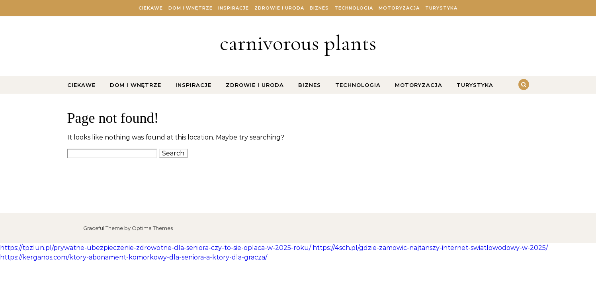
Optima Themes (152, 228)
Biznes (319, 8)
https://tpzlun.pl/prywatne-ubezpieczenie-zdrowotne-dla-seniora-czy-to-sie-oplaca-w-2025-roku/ (155, 248)
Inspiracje (233, 8)
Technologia (353, 8)
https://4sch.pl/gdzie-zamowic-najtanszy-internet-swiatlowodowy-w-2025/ (430, 248)
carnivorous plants (298, 43)
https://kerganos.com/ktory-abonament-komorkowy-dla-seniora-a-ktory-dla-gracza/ (133, 257)
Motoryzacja (399, 8)
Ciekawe (151, 8)
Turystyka (441, 8)
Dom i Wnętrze (190, 8)
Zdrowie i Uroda (279, 8)
